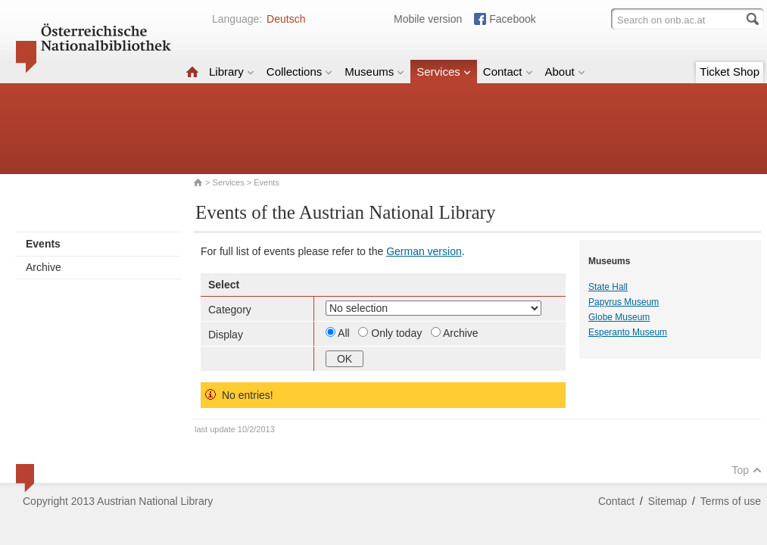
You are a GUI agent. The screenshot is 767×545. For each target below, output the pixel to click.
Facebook (512, 19)
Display (225, 335)
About (565, 71)
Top (746, 470)
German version (424, 251)
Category (229, 310)
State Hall (608, 287)
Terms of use (730, 501)
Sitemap (667, 501)
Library (231, 71)
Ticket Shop (729, 71)
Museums (374, 71)
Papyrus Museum (623, 302)
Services (443, 71)
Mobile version (428, 19)
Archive (43, 267)
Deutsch (286, 19)
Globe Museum (619, 317)
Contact (508, 71)
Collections (299, 71)
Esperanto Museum (627, 332)
